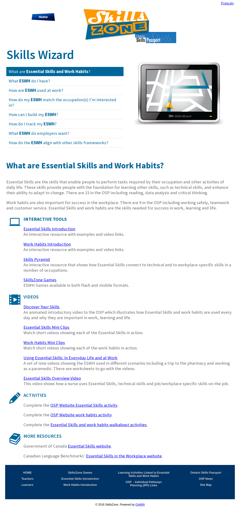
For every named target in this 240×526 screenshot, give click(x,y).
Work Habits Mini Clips (44, 342)
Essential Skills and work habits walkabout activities (98, 424)
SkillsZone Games (39, 279)
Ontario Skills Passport (205, 472)
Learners (28, 485)
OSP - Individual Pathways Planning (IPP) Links (144, 483)
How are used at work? (36, 90)
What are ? (49, 71)
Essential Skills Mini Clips (46, 327)
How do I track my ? (32, 124)
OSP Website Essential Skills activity (83, 405)
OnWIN (140, 504)
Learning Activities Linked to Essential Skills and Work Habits (143, 474)
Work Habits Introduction (47, 244)
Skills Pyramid (36, 259)
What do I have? (29, 81)
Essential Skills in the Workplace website (124, 456)
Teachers (27, 478)
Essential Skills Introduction (49, 229)
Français (227, 3)
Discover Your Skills (41, 306)
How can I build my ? (33, 114)
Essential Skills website (89, 446)
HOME (27, 472)
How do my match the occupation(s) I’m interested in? (62, 102)
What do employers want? (39, 133)
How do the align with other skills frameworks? (58, 142)
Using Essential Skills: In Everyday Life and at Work (70, 357)
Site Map (205, 485)
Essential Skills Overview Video (52, 378)
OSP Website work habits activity (81, 415)
